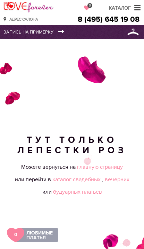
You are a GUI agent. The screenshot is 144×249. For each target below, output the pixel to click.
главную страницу (100, 167)
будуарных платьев (77, 191)
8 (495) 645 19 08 (108, 19)
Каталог (120, 8)
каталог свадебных (77, 179)
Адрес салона (23, 19)
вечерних (117, 179)
